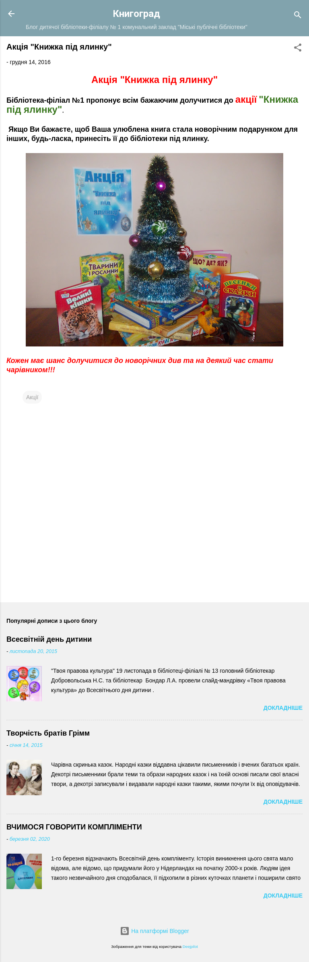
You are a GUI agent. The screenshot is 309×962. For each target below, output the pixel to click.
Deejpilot (190, 946)
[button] (298, 49)
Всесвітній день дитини (49, 639)
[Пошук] (298, 16)
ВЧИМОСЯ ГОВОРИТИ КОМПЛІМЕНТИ (74, 827)
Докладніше (283, 708)
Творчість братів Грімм (48, 733)
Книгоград (136, 13)
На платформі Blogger (154, 931)
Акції (32, 397)
